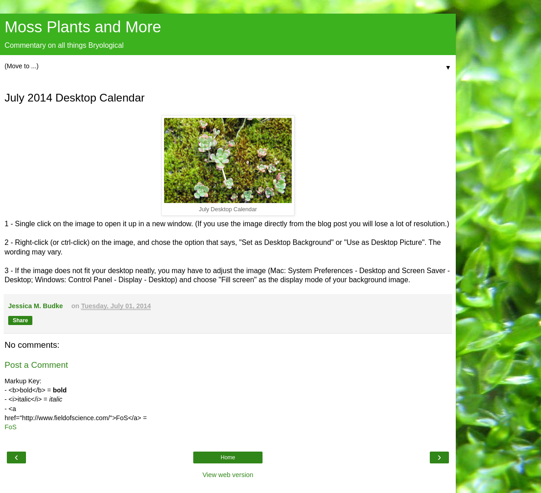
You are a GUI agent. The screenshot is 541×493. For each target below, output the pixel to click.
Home (228, 457)
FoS (10, 427)
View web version (227, 474)
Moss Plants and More (83, 27)
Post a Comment (36, 365)
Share (20, 320)
